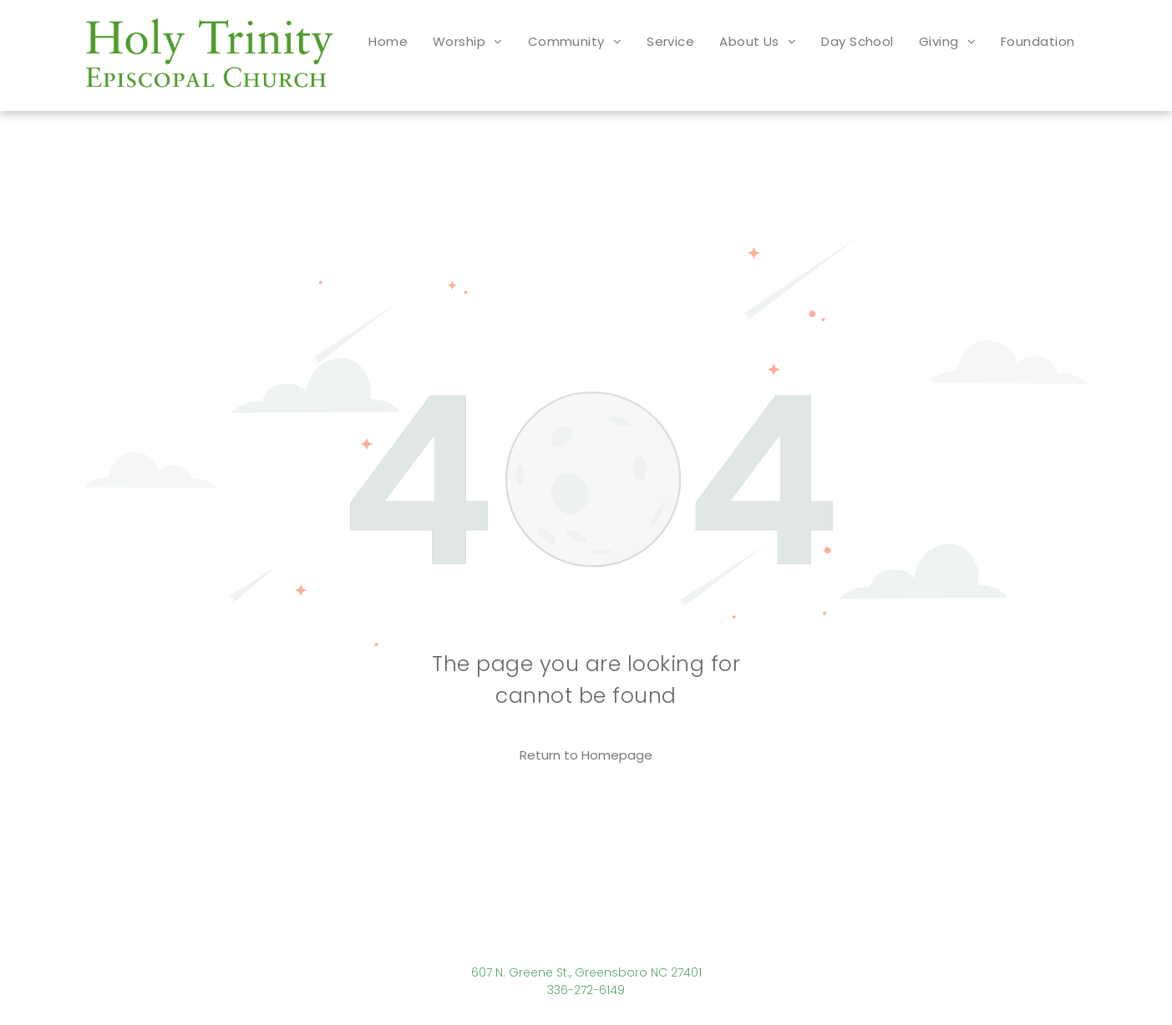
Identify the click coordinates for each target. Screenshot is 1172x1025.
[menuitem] (388, 41)
